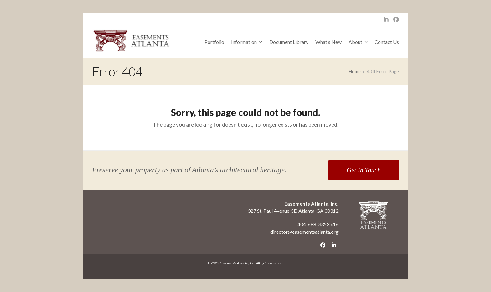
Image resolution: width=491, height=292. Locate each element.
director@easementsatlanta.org (304, 232)
